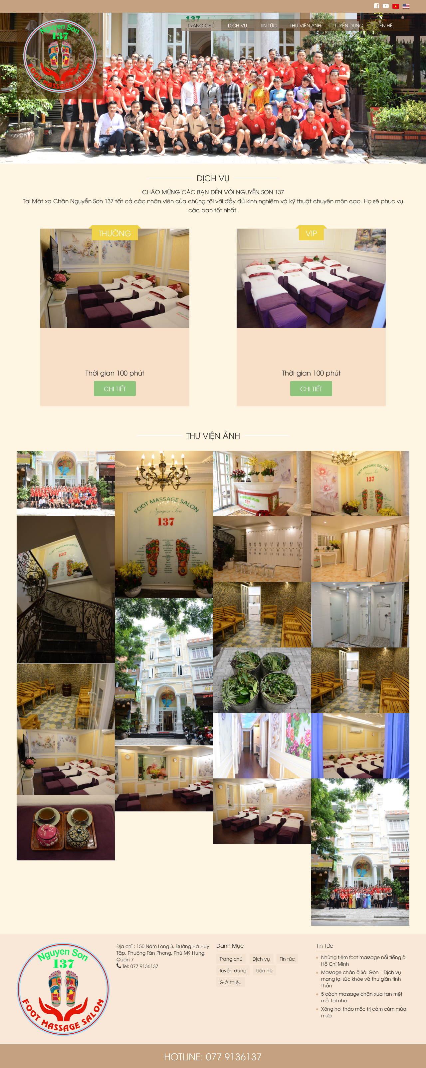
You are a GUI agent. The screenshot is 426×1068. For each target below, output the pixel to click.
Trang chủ (201, 25)
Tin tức (268, 25)
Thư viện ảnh (305, 25)
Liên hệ (384, 25)
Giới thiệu (231, 982)
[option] (213, 88)
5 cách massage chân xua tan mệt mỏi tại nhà (361, 996)
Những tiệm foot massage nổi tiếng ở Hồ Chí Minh (363, 960)
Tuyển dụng (348, 25)
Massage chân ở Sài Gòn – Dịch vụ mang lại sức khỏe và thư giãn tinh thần (361, 978)
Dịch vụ (237, 25)
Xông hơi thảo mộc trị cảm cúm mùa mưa (363, 1011)
